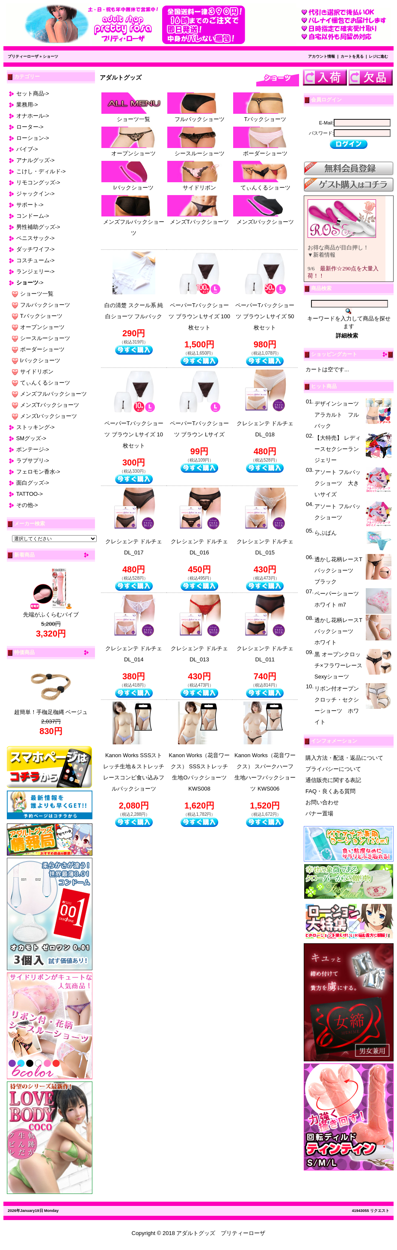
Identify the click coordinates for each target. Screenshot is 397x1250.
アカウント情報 (321, 56)
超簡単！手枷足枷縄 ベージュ (51, 712)
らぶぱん (325, 533)
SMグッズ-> (31, 438)
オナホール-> (32, 116)
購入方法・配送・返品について (344, 758)
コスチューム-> (35, 260)
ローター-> (30, 127)
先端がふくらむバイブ (51, 614)
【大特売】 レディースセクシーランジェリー (337, 449)
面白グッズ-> (32, 483)
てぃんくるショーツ (45, 382)
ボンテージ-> (32, 449)
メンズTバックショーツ (49, 405)
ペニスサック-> (35, 238)
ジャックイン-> (35, 193)
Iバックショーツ (40, 360)
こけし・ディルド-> (41, 171)
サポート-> (30, 204)
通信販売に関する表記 (333, 780)
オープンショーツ (42, 327)
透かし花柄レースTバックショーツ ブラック (338, 570)
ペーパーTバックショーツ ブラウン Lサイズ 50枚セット (264, 316)
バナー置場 (319, 813)
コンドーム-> (32, 216)
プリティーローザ (23, 56)
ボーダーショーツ (42, 349)
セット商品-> (32, 93)
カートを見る (352, 56)
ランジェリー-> (35, 271)
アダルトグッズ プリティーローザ (220, 1233)
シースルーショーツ (45, 338)
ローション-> (32, 138)
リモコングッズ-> (38, 182)
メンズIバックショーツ (48, 416)
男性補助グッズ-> (38, 227)
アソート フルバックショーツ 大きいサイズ (337, 483)
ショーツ (50, 56)
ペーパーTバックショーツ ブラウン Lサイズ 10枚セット (133, 434)
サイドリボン (36, 371)
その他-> (27, 505)
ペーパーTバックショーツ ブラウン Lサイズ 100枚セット (199, 316)
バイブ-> (27, 149)
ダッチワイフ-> (35, 249)
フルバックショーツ (45, 305)
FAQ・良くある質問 (330, 791)
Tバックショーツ (41, 316)
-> (30, 282)
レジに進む (378, 56)
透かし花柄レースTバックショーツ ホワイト (338, 631)
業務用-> (27, 104)
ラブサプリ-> (32, 460)
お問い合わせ (322, 802)
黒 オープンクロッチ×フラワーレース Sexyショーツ (338, 665)
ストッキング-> (35, 427)
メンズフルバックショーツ (53, 394)
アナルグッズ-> (35, 160)
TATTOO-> (29, 494)
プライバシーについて (333, 769)
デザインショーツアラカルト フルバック (336, 414)
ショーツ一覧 (36, 293)
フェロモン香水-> (38, 471)
